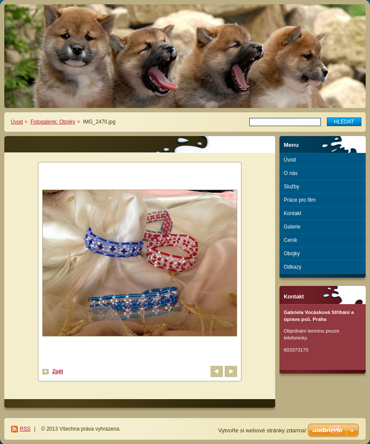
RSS (25, 429)
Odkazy (292, 267)
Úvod (17, 122)
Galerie (292, 227)
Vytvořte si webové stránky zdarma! (262, 430)
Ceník (290, 240)
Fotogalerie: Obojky (53, 122)
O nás (291, 173)
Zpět (57, 371)
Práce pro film (300, 200)
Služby (291, 187)
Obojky (292, 254)
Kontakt (292, 213)
